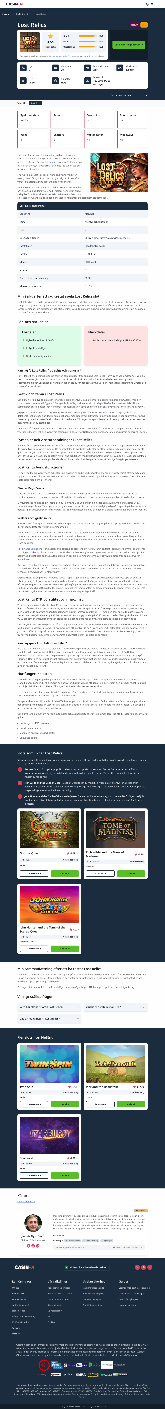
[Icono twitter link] (137, 1267)
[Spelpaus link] (56, 1375)
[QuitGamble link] (107, 1365)
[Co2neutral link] (94, 1365)
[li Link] (28, 1246)
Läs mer (58, 1235)
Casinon (6, 14)
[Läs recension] (34, 873)
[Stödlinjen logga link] (43, 1375)
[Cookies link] (51, 1322)
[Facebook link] (149, 1267)
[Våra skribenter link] (19, 1299)
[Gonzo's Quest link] (49, 829)
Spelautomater (23, 14)
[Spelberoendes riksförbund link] (119, 1365)
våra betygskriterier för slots (63, 56)
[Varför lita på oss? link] (20, 1304)
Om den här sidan (121, 95)
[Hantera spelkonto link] (127, 1304)
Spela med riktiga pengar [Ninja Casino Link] (129, 44)
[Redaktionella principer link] (59, 1287)
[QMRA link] (81, 1375)
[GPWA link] (93, 1375)
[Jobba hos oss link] (18, 1310)
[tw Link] (33, 1246)
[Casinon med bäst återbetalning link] (134, 1287)
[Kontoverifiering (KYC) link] (93, 1293)
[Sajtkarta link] (16, 1327)
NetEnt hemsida (26, 1201)
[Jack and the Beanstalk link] (115, 1064)
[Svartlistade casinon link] (92, 1304)
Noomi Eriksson (135, 1247)
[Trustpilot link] (106, 1375)
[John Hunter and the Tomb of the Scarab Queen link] (49, 904)
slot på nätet (51, 162)
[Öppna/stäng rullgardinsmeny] (157, 4)
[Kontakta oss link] (18, 1293)
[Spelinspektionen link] (57, 1365)
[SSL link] (49, 1316)
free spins (32, 548)
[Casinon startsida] (75, 4)
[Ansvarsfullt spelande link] (93, 1287)
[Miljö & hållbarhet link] (20, 1322)
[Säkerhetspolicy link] (55, 1304)
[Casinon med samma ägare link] (132, 1293)
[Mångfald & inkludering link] (23, 1316)
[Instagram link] (143, 1267)
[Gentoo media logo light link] (68, 1375)
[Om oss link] (15, 1287)
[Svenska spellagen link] (92, 1299)
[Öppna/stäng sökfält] (152, 4)
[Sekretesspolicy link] (55, 1310)
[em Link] (37, 1246)
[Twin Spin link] (49, 1064)
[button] (157, 4)
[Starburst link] (49, 1135)
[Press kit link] (16, 1333)
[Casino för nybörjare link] (128, 1299)
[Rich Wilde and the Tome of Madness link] (115, 829)
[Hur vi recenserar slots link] (58, 1299)
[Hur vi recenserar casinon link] (60, 1293)
